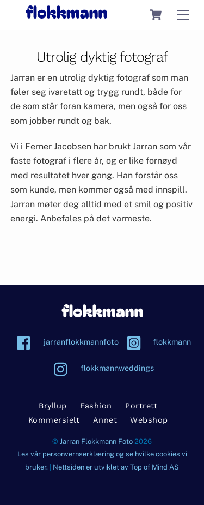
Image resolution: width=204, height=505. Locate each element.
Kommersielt (54, 420)
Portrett (141, 405)
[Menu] (183, 15)
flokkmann (156, 341)
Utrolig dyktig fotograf (102, 57)
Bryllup (53, 405)
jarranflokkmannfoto (65, 341)
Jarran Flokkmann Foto (96, 441)
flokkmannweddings (101, 367)
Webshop (149, 420)
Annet (105, 420)
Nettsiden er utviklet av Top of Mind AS (116, 467)
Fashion (96, 405)
